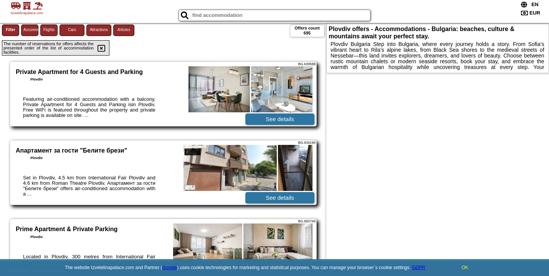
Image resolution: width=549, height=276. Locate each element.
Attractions (99, 30)
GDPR (418, 267)
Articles (123, 30)
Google (169, 267)
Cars (72, 30)
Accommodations (30, 30)
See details (280, 119)
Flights (49, 30)
